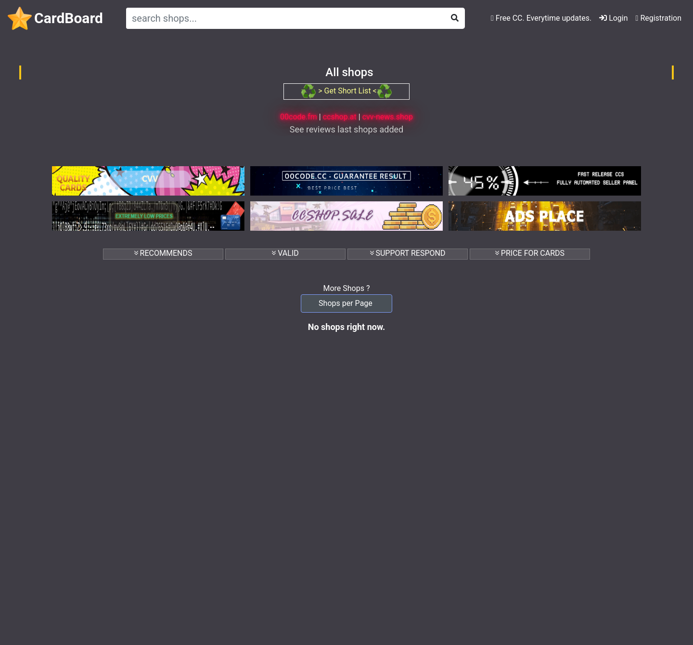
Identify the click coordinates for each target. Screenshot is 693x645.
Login (613, 18)
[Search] (283, 18)
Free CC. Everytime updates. (541, 18)
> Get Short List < (346, 90)
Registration (658, 18)
